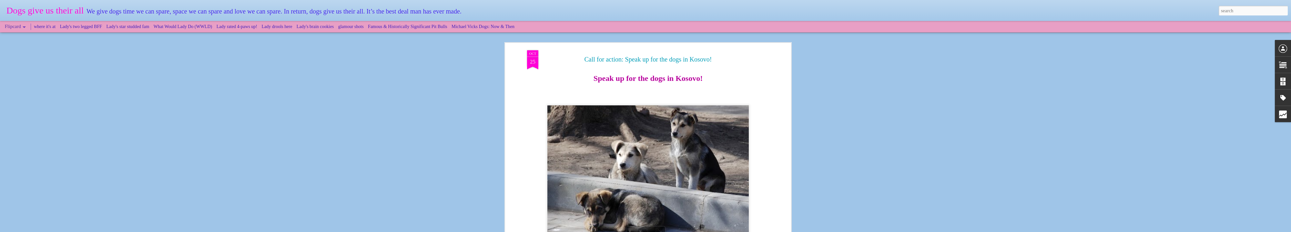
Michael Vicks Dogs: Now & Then (483, 26)
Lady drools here (277, 26)
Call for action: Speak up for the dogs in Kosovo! (648, 59)
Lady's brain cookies (315, 26)
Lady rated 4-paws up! (237, 26)
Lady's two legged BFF (81, 26)
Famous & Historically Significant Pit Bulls (407, 26)
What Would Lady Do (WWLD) (183, 26)
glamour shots (351, 26)
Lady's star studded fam (128, 26)
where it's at (45, 26)
